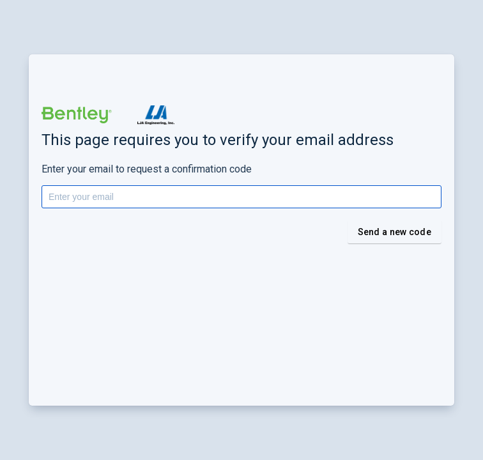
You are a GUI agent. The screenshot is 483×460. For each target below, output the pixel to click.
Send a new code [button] (395, 232)
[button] (77, 115)
